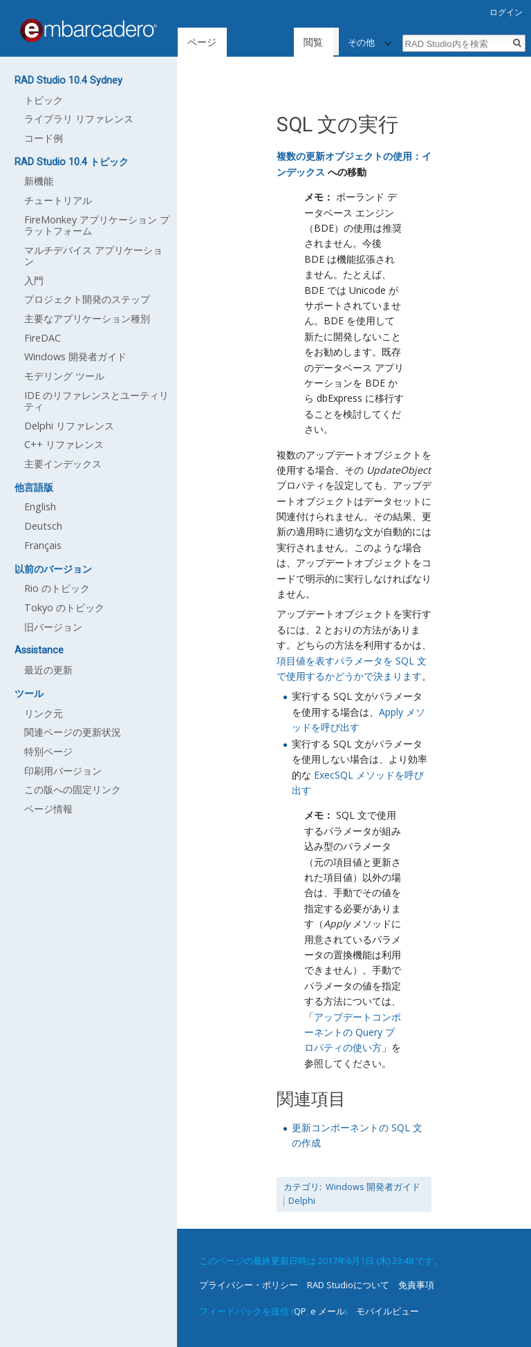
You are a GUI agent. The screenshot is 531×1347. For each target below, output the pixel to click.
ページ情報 (48, 808)
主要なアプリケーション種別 (87, 318)
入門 (34, 280)
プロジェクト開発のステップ (87, 299)
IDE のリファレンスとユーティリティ (96, 401)
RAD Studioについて (348, 1285)
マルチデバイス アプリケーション (93, 255)
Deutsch (43, 525)
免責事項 (416, 1285)
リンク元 (43, 713)
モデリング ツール (64, 375)
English (40, 506)
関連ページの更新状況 (72, 731)
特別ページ (48, 751)
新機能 (38, 180)
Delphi (301, 1201)
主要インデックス (63, 463)
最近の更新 (48, 669)
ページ (201, 41)
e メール (327, 1311)
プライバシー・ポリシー (248, 1285)
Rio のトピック (57, 588)
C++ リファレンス (64, 444)
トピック (43, 99)
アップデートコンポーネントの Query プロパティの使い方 (352, 1032)
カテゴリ (301, 1187)
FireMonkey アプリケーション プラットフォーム (96, 225)
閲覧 (269, 41)
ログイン (506, 12)
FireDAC (42, 337)
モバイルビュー (387, 1311)
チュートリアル (58, 200)
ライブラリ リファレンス (78, 118)
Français (43, 545)
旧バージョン (53, 626)
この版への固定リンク (72, 789)
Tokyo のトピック (64, 607)
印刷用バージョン (63, 770)
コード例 (43, 138)
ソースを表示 (328, 41)
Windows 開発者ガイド (373, 1187)
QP (300, 1311)
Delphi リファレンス (69, 425)
